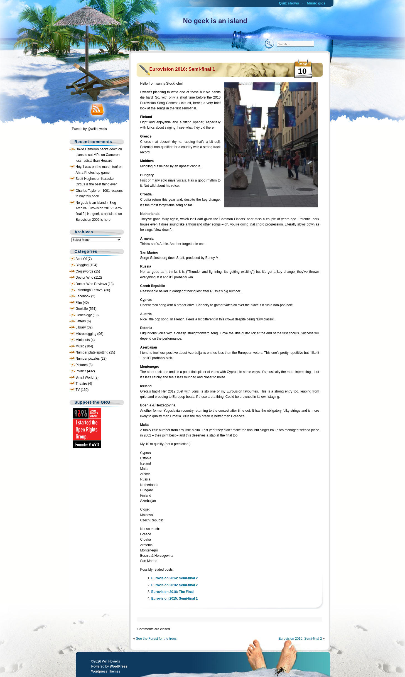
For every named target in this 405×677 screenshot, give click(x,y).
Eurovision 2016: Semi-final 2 (174, 585)
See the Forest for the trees (156, 639)
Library (81, 327)
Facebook (83, 296)
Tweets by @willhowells (89, 129)
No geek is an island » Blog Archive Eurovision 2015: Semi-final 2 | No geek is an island (99, 208)
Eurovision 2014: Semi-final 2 (174, 578)
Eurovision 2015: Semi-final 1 (174, 598)
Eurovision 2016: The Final (172, 592)
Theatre (81, 384)
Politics (81, 371)
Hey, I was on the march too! (97, 167)
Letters (81, 321)
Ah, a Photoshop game (93, 173)
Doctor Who (84, 277)
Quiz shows (289, 3)
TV (78, 390)
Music (80, 346)
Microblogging (86, 334)
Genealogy (84, 315)
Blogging (82, 265)
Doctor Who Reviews (91, 284)
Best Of (81, 259)
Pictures (82, 365)
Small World (85, 377)
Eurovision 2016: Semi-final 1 (182, 69)
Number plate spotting (92, 352)
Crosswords (84, 271)
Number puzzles (88, 358)
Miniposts (83, 340)
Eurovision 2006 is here (93, 220)
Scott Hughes (86, 179)
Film (79, 303)
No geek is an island (215, 20)
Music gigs (316, 3)
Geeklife (82, 309)
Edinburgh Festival (89, 290)
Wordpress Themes (105, 671)
